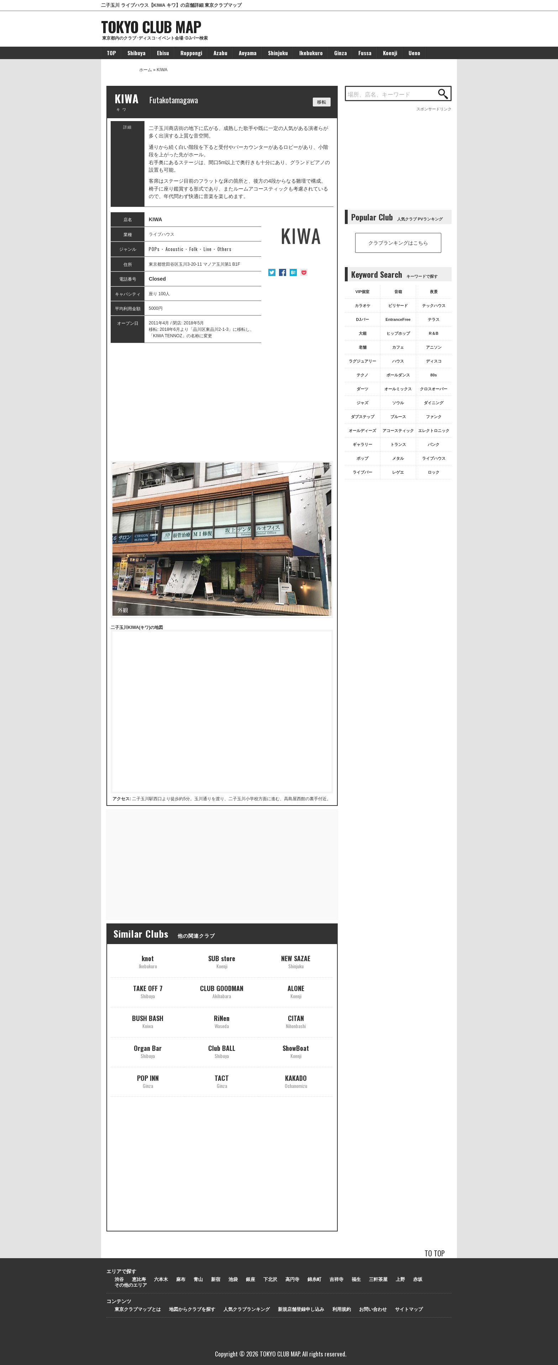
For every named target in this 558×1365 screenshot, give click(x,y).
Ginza (340, 53)
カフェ (398, 347)
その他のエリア (131, 1285)
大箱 (363, 333)
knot (148, 962)
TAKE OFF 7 (148, 992)
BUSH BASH (147, 1022)
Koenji (390, 53)
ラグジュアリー (362, 361)
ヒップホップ (398, 333)
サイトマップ (409, 1309)
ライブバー (362, 472)
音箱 (398, 292)
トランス (398, 444)
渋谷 (119, 1279)
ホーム (145, 69)
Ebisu (163, 53)
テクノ (362, 375)
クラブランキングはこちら (398, 243)
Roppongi (191, 53)
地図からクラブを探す (192, 1309)
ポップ (362, 458)
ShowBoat (296, 1051)
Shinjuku (278, 53)
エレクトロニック (433, 430)
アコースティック (398, 430)
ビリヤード (398, 305)
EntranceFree (397, 319)
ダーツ (362, 389)
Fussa (365, 53)
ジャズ (362, 403)
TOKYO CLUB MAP (151, 26)
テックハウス (434, 305)
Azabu (220, 53)
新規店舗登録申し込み (301, 1309)
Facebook (282, 272)
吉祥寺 (336, 1279)
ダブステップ (362, 417)
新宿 (215, 1279)
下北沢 (270, 1279)
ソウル (398, 403)
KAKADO (296, 1081)
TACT (222, 1081)
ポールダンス (398, 375)
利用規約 (341, 1309)
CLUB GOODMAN (221, 992)
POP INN (148, 1081)
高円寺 (292, 1279)
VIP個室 (363, 292)
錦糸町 (314, 1279)
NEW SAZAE (295, 962)
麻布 (180, 1279)
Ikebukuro (311, 53)
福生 (356, 1279)
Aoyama (248, 53)
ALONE (296, 992)
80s (433, 375)
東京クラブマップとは (138, 1309)
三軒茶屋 (378, 1279)
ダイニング (433, 403)
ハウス (398, 361)
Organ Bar (148, 1051)
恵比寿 (139, 1279)
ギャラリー (362, 444)
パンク (433, 444)
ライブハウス (434, 458)
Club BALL (221, 1051)
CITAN (296, 1022)
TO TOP (435, 1253)
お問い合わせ (373, 1309)
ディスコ (434, 361)
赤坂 (417, 1279)
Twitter (271, 272)
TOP (111, 53)
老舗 (363, 347)
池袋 (233, 1279)
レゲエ (398, 472)
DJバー (362, 319)
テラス (433, 319)
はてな (293, 272)
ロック (433, 472)
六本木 (161, 1279)
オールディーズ (362, 430)
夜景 (434, 292)
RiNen (222, 1022)
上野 (400, 1279)
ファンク (434, 417)
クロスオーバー (433, 389)
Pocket (303, 272)
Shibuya (136, 53)
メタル (398, 458)
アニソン (434, 347)
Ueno (414, 53)
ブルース (398, 417)
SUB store (221, 962)
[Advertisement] (221, 402)
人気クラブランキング (246, 1309)
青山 (198, 1279)
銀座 (250, 1279)
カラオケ (362, 305)
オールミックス (398, 389)
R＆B (433, 333)
